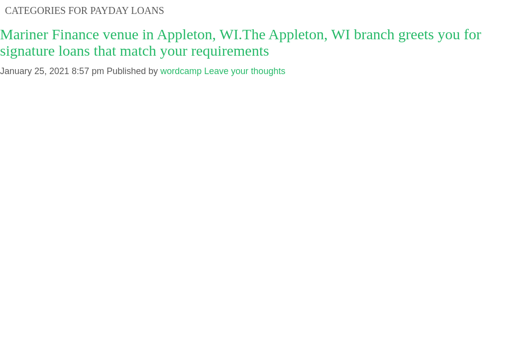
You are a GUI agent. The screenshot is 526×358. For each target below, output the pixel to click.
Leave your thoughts (244, 71)
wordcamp (181, 71)
